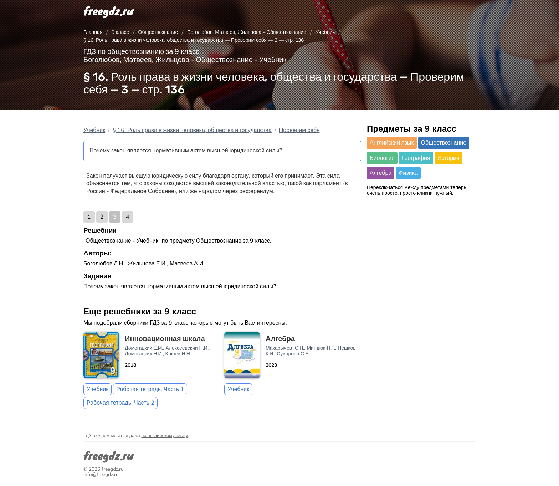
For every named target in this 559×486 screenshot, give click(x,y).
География (416, 158)
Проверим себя (299, 130)
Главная (92, 32)
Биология (382, 158)
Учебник (325, 32)
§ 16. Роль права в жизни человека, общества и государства (192, 130)
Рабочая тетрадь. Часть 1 (150, 389)
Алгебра (380, 173)
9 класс (120, 32)
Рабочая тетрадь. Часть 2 (120, 403)
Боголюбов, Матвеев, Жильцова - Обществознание (246, 32)
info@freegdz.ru (101, 474)
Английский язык (392, 143)
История (448, 158)
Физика (408, 173)
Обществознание (158, 32)
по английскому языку (164, 435)
